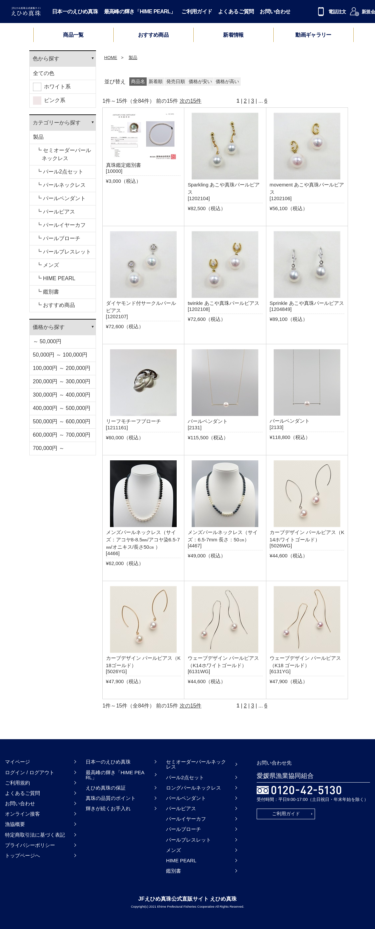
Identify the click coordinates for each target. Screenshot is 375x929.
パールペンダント (208, 421)
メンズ (173, 850)
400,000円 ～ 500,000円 (62, 408)
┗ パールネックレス (61, 185)
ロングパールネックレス (193, 787)
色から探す (46, 58)
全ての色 (43, 73)
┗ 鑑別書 (47, 292)
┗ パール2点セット (59, 171)
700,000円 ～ (48, 448)
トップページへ (22, 855)
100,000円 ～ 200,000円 (62, 368)
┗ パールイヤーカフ (61, 225)
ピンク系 (49, 100)
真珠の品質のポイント (111, 798)
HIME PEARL (181, 860)
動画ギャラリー (313, 35)
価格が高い (227, 81)
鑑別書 (173, 870)
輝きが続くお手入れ (108, 808)
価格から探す (49, 327)
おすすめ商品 (153, 35)
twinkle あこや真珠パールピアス (223, 303)
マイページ (17, 761)
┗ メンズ (47, 265)
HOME (110, 57)
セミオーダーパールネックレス (196, 764)
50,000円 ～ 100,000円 (60, 355)
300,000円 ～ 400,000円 (62, 395)
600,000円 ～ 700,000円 (62, 435)
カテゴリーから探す (57, 122)
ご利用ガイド (196, 11)
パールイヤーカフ (186, 818)
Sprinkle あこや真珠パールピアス (307, 303)
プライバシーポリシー (30, 845)
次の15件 (191, 101)
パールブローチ (183, 829)
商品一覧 (73, 35)
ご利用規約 (17, 782)
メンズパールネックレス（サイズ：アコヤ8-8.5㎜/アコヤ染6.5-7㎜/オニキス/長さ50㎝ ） (143, 540)
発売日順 (175, 81)
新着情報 (233, 35)
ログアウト (41, 772)
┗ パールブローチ (58, 238)
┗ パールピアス (55, 211)
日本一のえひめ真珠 (75, 11)
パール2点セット (185, 777)
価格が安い (200, 81)
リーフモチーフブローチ (133, 421)
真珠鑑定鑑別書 (123, 165)
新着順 (156, 81)
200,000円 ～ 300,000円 (62, 381)
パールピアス (181, 808)
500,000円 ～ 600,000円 (62, 421)
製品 (38, 137)
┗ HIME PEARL (55, 278)
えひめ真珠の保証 (106, 787)
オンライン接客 (22, 813)
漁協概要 (15, 824)
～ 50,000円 (47, 341)
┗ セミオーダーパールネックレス (63, 154)
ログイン (15, 772)
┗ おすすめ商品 (55, 305)
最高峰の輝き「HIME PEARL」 (140, 11)
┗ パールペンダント (61, 198)
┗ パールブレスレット (63, 252)
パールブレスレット (188, 839)
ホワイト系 (52, 87)
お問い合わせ (275, 11)
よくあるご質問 (236, 11)
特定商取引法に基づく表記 (35, 834)
